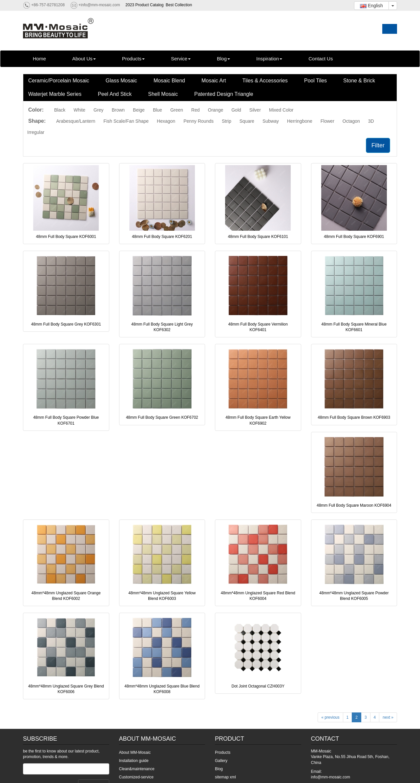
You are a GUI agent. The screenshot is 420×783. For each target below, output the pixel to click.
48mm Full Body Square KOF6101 (258, 236)
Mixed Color (281, 110)
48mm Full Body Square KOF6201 (162, 236)
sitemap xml (225, 777)
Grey (98, 110)
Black (59, 110)
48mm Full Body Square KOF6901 (354, 236)
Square (247, 121)
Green (176, 110)
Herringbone (299, 121)
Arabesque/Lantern (75, 121)
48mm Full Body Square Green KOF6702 (162, 417)
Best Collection (179, 5)
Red (195, 110)
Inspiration (269, 58)
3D (371, 121)
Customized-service (136, 777)
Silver (255, 110)
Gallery (221, 760)
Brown (118, 110)
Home (39, 58)
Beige (139, 110)
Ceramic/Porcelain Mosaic (58, 80)
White (79, 110)
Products (133, 58)
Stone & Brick (359, 80)
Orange (215, 110)
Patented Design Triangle (223, 94)
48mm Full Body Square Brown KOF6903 (354, 417)
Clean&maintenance (137, 769)
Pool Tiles (315, 80)
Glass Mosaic (121, 80)
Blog (223, 58)
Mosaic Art (213, 80)
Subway (270, 121)
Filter (378, 145)
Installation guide (134, 760)
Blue (157, 110)
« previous (330, 717)
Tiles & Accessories (265, 80)
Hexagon (166, 121)
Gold (236, 110)
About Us (84, 58)
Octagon (351, 121)
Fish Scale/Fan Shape (126, 121)
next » (388, 717)
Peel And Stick (115, 94)
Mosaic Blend (169, 80)
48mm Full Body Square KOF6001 (66, 236)
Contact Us (320, 58)
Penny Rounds (198, 121)
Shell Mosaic (163, 94)
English (371, 5)
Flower (327, 121)
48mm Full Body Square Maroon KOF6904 (354, 505)
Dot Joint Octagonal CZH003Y (258, 686)
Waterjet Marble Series (54, 94)
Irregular (35, 132)
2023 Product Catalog (144, 5)
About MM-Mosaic (135, 752)
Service (181, 58)
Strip (226, 121)
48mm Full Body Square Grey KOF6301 (66, 324)
